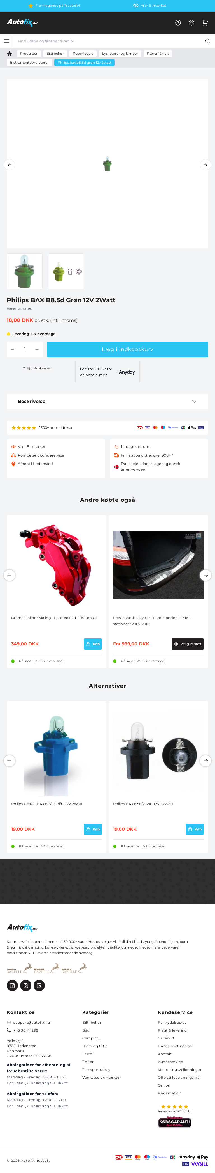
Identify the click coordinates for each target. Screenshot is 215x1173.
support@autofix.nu (31, 1022)
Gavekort (166, 1038)
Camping (90, 1038)
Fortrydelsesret (172, 1022)
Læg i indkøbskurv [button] (127, 349)
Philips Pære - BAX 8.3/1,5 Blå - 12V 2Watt (47, 804)
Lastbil (88, 1054)
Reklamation (169, 1093)
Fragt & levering (172, 1030)
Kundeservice (170, 1062)
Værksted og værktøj (101, 1077)
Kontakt (165, 1054)
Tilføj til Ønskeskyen (37, 368)
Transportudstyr (97, 1069)
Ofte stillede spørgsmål (179, 1077)
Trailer (88, 1062)
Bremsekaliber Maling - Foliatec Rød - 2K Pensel (54, 618)
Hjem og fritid (95, 1046)
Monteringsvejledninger (180, 1069)
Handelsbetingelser (175, 1046)
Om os (164, 1085)
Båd (86, 1030)
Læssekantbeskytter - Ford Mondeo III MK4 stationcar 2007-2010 (151, 621)
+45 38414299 (25, 1030)
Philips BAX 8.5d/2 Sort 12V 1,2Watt (143, 804)
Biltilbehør (92, 1022)
